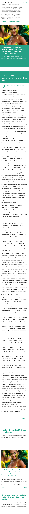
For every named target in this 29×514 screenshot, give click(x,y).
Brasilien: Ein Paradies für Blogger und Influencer (14, 431)
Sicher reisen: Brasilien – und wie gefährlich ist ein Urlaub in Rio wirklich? (13, 497)
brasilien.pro (6, 2)
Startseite (3, 21)
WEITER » (26, 443)
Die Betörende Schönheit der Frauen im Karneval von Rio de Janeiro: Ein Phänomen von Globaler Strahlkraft (12, 50)
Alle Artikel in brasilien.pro (14, 21)
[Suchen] (24, 2)
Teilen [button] (2, 64)
